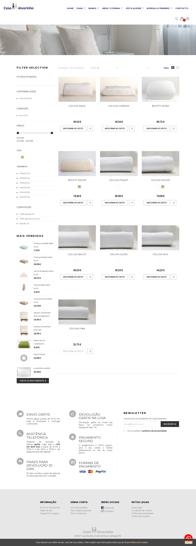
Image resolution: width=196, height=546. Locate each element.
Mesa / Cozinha (112, 8)
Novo (23, 115)
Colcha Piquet (118, 180)
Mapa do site (46, 510)
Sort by (95, 68)
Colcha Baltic (77, 254)
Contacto (181, 8)
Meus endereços (79, 513)
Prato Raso (39, 354)
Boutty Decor (77, 180)
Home (70, 8)
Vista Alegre (135, 8)
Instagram (107, 511)
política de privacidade (154, 431)
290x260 (24, 197)
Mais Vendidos (30, 235)
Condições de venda (141, 510)
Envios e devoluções (50, 507)
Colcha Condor (118, 106)
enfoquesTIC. (115, 536)
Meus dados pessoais (81, 510)
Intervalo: (20, 138)
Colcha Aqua (77, 106)
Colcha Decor (160, 180)
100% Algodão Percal (29, 219)
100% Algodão (26, 214)
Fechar (189, 542)
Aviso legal (137, 507)
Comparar (90, 129)
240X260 (24, 178)
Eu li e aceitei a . (147, 431)
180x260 (24, 187)
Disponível (25, 98)
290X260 (24, 173)
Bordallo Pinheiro (160, 8)
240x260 (24, 192)
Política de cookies (141, 516)
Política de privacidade (142, 513)
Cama (81, 8)
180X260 (24, 183)
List (177, 67)
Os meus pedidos (79, 507)
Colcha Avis (160, 254)
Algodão (24, 223)
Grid (172, 67)
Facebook (107, 508)
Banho (94, 8)
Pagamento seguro (49, 513)
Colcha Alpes (119, 254)
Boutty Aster (160, 106)
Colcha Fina (77, 328)
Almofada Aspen (42, 368)
